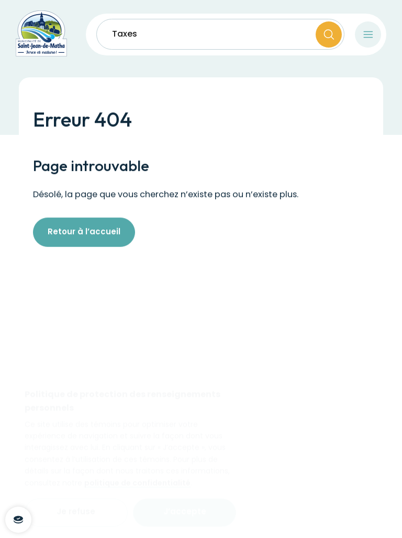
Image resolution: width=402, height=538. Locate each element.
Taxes (124, 34)
